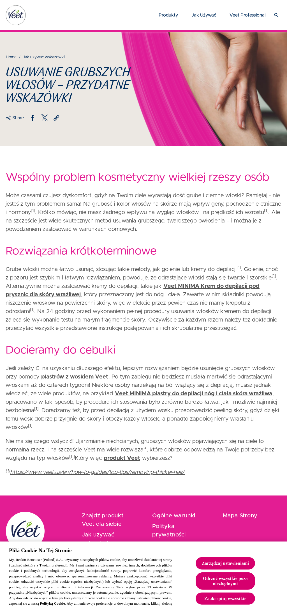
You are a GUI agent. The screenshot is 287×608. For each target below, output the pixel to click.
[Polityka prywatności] (178, 530)
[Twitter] (44, 117)
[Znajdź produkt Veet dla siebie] (108, 519)
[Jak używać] (203, 15)
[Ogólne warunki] (173, 515)
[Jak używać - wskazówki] (108, 539)
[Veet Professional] (248, 15)
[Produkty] (168, 15)
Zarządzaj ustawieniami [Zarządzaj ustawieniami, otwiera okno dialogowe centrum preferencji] (225, 567)
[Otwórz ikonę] (276, 15)
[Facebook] (32, 117)
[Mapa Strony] (240, 515)
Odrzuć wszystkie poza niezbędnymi (225, 584)
